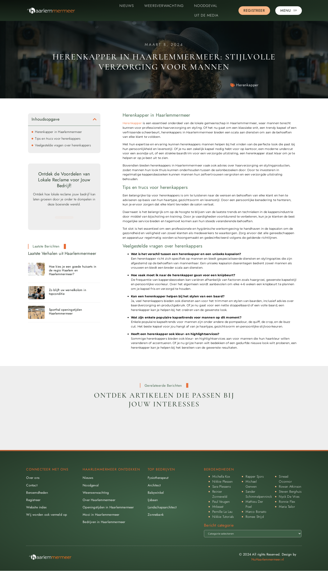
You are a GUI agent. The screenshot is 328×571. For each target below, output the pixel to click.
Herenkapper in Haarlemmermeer (58, 131)
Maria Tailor (287, 506)
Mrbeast (217, 506)
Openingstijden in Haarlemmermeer (108, 507)
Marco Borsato (256, 511)
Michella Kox (221, 476)
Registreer (33, 500)
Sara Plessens (221, 486)
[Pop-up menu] (288, 10)
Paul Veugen (221, 501)
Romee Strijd (255, 516)
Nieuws (126, 5)
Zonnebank (156, 514)
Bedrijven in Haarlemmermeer (104, 521)
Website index (36, 507)
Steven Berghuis (290, 491)
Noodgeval (205, 5)
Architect (154, 485)
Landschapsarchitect (162, 507)
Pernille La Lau (222, 511)
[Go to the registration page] (254, 10)
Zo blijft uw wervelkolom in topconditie (67, 292)
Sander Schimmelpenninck (259, 494)
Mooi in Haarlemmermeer (101, 514)
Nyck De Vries (289, 496)
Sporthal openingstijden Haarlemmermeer (65, 311)
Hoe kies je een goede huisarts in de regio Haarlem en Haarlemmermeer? (72, 270)
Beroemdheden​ (37, 492)
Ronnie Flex (287, 501)
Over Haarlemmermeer (99, 500)
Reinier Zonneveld (219, 494)
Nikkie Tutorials (223, 516)
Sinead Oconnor (285, 479)
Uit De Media (206, 15)
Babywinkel (156, 492)
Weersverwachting (164, 5)
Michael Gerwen (251, 484)
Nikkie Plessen (222, 481)
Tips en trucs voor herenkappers (57, 138)
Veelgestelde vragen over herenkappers (63, 145)
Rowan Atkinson (290, 486)
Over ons (32, 477)
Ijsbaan (153, 500)
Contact (31, 485)
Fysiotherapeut (158, 477)
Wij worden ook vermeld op (46, 514)
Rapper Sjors (254, 476)
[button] (95, 119)
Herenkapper (247, 85)
